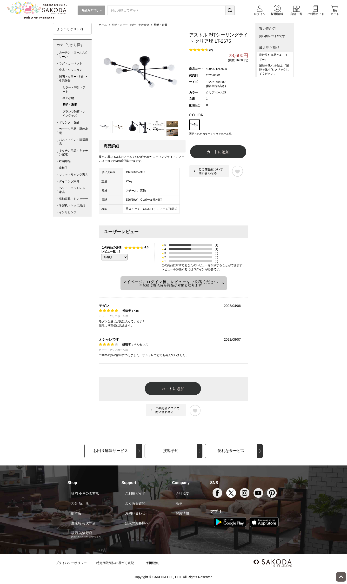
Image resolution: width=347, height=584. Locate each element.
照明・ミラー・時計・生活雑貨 (73, 78)
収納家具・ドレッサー (73, 198)
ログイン (199, 269)
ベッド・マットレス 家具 (73, 190)
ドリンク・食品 (69, 122)
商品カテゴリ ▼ (91, 10)
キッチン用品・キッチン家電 (73, 152)
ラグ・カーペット (70, 63)
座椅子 (63, 168)
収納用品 (65, 161)
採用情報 (182, 513)
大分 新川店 (80, 503)
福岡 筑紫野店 (81, 533)
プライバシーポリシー (71, 563)
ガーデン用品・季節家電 (73, 131)
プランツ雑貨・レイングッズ (74, 113)
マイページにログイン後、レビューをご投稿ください (170, 283)
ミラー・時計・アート (74, 89)
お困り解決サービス (110, 451)
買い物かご (267, 28)
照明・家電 (69, 104)
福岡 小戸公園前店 (85, 493)
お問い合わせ (135, 513)
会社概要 (182, 493)
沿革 (179, 503)
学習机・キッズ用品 (72, 205)
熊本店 (76, 513)
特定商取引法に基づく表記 (115, 563)
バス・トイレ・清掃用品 (73, 142)
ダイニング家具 (69, 181)
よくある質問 (135, 503)
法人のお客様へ (137, 523)
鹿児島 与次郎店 (83, 523)
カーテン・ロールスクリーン (73, 54)
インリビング (67, 212)
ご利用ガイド (135, 493)
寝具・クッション (70, 70)
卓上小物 (68, 98)
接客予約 (171, 451)
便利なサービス (231, 451)
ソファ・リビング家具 (73, 174)
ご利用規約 (151, 563)
